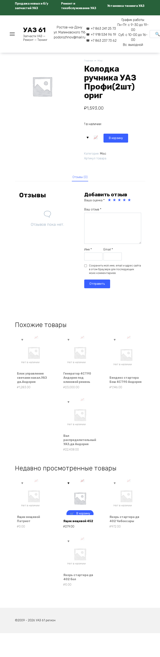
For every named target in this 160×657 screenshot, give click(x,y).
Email (108, 250)
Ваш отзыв (92, 210)
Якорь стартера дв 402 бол (78, 599)
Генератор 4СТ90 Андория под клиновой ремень (79, 384)
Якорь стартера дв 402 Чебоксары (124, 536)
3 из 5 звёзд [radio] (120, 201)
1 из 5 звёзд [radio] (110, 201)
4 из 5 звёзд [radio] (125, 201)
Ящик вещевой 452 (77, 539)
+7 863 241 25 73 (103, 29)
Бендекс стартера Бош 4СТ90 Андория (124, 384)
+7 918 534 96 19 (103, 35)
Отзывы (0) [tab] (80, 177)
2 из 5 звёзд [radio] (115, 201)
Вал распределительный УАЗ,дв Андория (79, 451)
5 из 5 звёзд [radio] (130, 201)
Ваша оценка (94, 201)
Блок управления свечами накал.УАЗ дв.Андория (33, 382)
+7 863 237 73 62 (104, 41)
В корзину (97, 137)
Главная (89, 60)
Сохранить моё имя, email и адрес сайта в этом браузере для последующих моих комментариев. (115, 270)
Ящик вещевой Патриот (31, 539)
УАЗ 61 (34, 30)
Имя (88, 250)
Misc (101, 60)
